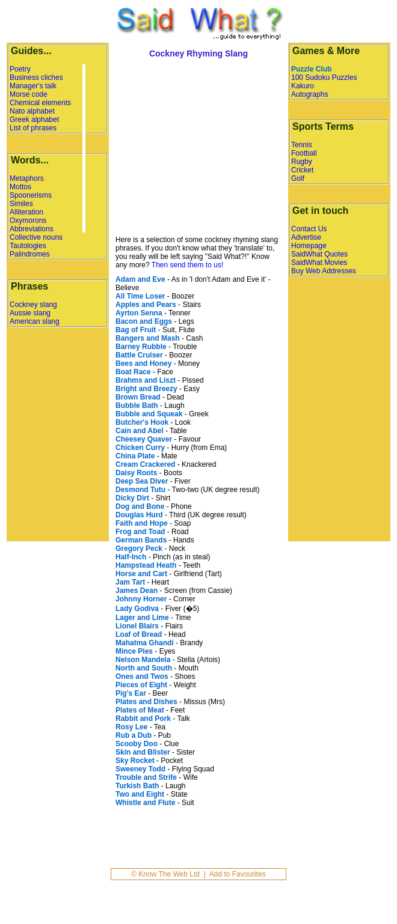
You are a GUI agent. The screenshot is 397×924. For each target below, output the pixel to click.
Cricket (302, 170)
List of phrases (33, 128)
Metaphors (27, 178)
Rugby (301, 161)
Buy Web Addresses (323, 271)
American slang (35, 321)
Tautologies (28, 246)
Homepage (309, 246)
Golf (297, 178)
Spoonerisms (31, 195)
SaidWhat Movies (319, 262)
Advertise (306, 237)
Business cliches (36, 77)
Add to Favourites (237, 874)
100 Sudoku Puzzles (324, 77)
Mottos (20, 187)
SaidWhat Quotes (319, 254)
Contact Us (309, 229)
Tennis (301, 145)
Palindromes (30, 254)
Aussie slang (30, 313)
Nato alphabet (32, 111)
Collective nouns (36, 237)
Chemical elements (40, 103)
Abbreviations (32, 229)
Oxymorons (28, 220)
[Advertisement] (186, 148)
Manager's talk (33, 86)
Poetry (20, 69)
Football (304, 153)
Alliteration (26, 212)
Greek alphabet (34, 119)
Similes (21, 203)
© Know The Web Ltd (165, 874)
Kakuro (302, 86)
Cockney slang (33, 304)
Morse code (29, 94)
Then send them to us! (187, 265)
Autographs (309, 94)
